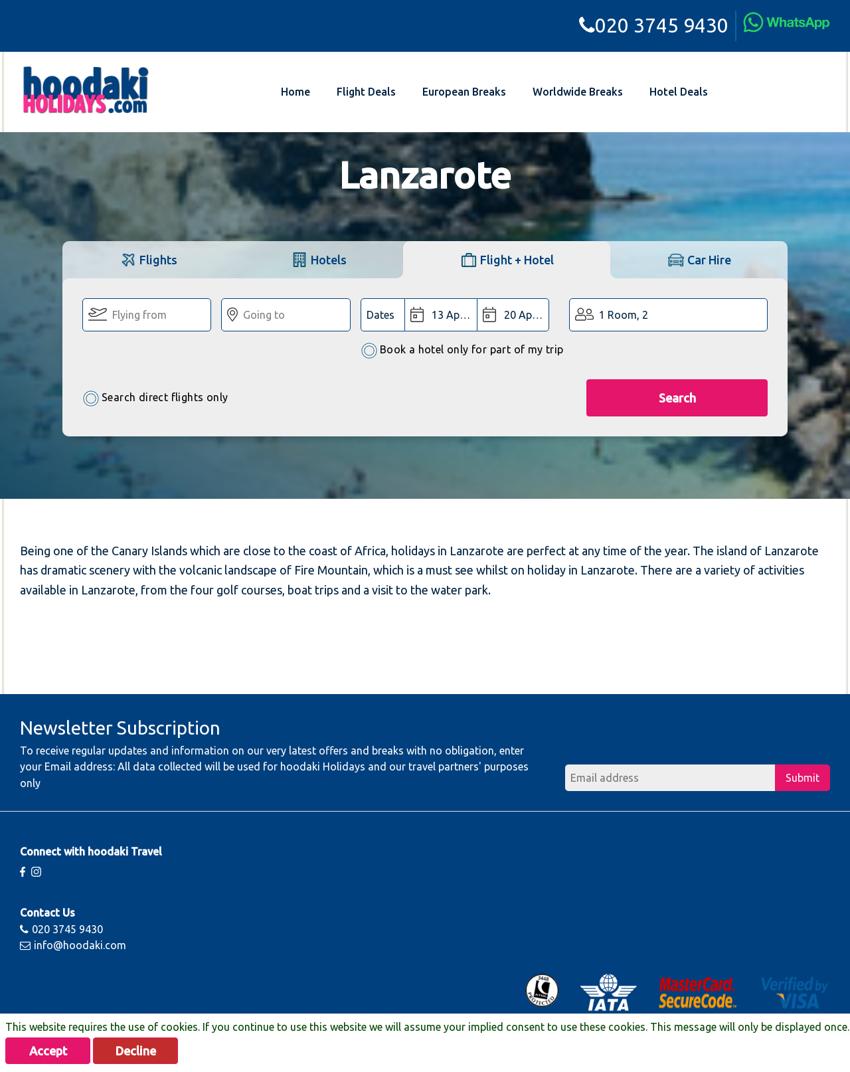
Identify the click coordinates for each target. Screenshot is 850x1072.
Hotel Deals (678, 92)
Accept (48, 1050)
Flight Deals (366, 92)
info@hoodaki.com (73, 945)
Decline (136, 1050)
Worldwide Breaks (578, 92)
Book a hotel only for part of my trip (462, 350)
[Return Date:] (513, 314)
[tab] (148, 259)
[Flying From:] (146, 314)
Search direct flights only (155, 398)
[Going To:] (285, 314)
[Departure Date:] (441, 314)
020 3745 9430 (653, 25)
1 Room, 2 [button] (623, 315)
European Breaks (464, 92)
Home (295, 92)
